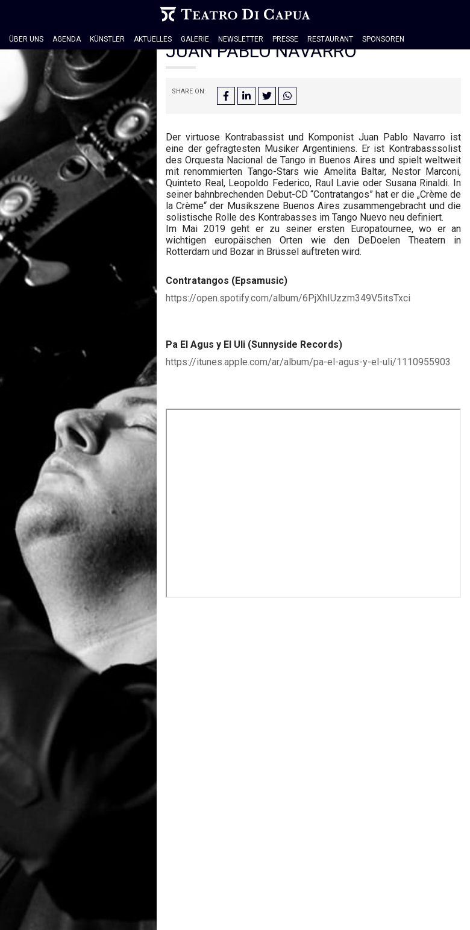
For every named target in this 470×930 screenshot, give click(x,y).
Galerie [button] (195, 39)
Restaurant (330, 39)
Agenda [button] (66, 39)
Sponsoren (383, 39)
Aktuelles (153, 39)
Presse (285, 39)
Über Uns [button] (26, 39)
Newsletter (240, 39)
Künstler (107, 39)
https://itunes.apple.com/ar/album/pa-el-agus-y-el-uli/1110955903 (308, 362)
